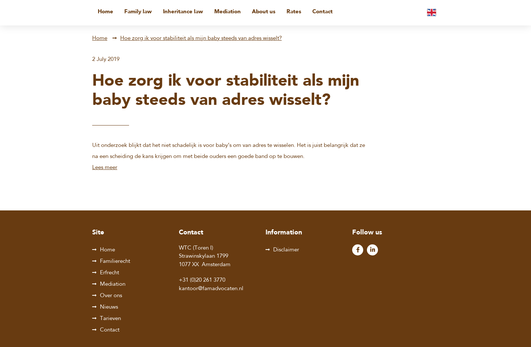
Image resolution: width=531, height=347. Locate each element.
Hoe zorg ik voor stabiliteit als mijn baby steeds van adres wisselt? (201, 38)
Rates (294, 12)
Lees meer (104, 168)
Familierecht (115, 261)
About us (263, 12)
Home (105, 12)
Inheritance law (183, 12)
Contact (322, 12)
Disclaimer (286, 250)
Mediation (227, 12)
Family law (138, 12)
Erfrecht (109, 273)
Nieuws (109, 307)
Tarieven (110, 319)
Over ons (111, 296)
